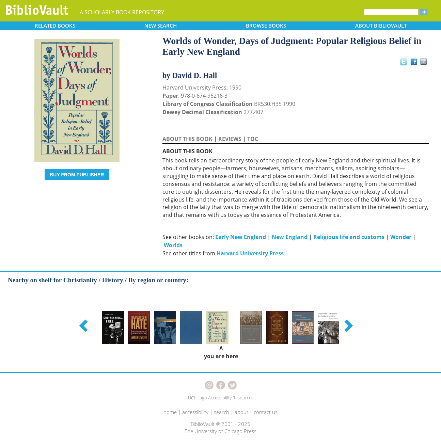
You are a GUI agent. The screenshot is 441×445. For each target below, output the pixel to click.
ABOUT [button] (381, 25)
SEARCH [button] (160, 25)
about (241, 412)
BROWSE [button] (266, 25)
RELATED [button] (55, 25)
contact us (266, 412)
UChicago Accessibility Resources (220, 398)
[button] (84, 325)
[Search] (391, 12)
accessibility (195, 412)
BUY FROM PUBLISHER (77, 174)
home (170, 412)
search (221, 412)
